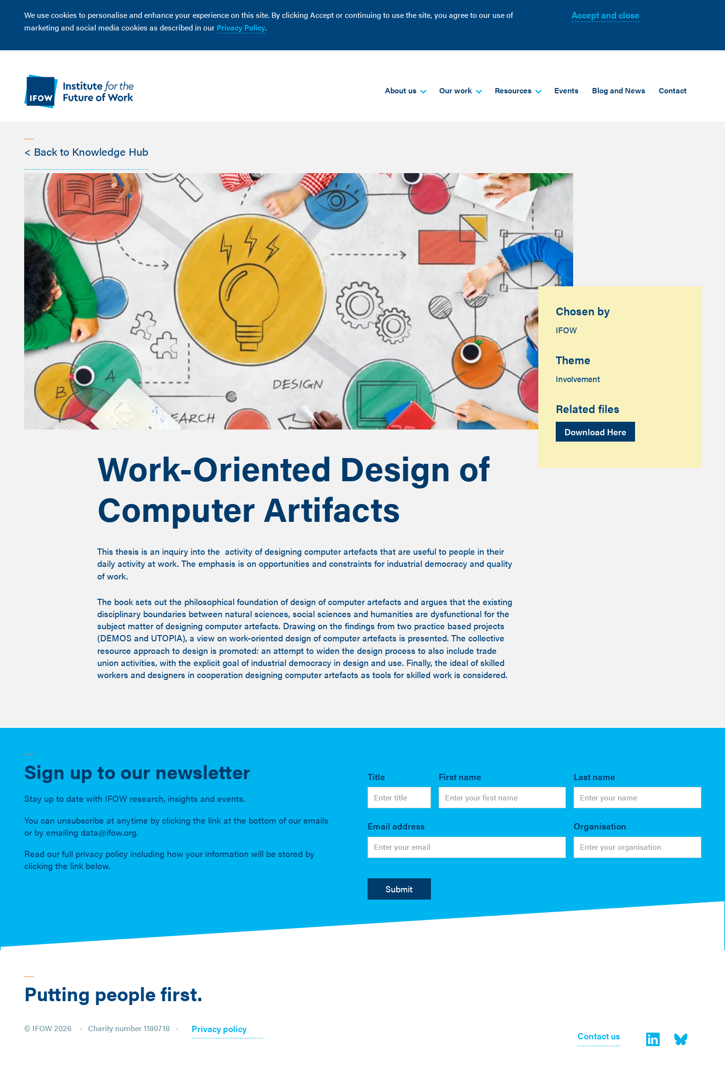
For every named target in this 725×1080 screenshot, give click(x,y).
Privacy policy (219, 1029)
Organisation (600, 826)
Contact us (598, 1037)
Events (566, 90)
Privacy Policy (241, 27)
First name (460, 776)
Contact (673, 90)
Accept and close (605, 15)
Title (376, 776)
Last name (594, 776)
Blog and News (618, 90)
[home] (78, 91)
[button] (405, 90)
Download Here (595, 432)
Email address (396, 826)
